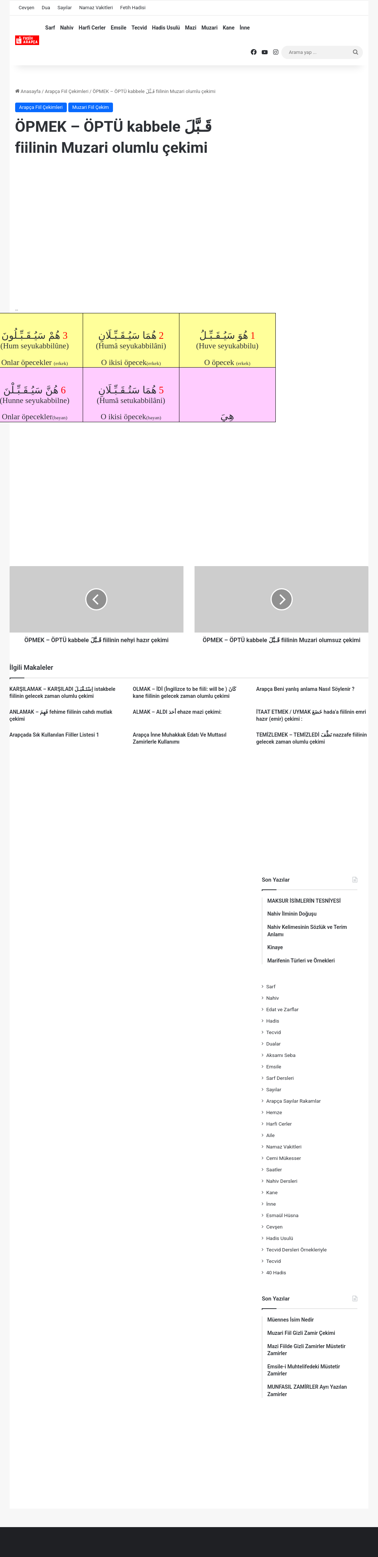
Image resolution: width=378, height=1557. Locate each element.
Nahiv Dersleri (281, 1181)
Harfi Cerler (92, 28)
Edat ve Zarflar (282, 1009)
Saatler (274, 1169)
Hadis (272, 1021)
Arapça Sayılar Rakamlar (293, 1101)
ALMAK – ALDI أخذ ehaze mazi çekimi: (177, 712)
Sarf (50, 28)
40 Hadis (276, 1272)
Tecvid (139, 28)
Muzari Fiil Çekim (90, 107)
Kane (228, 28)
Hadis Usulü (166, 28)
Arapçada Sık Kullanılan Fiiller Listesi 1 (54, 735)
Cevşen (26, 7)
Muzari (210, 28)
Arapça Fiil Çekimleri (66, 91)
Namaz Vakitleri (96, 7)
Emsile (118, 28)
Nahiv (66, 28)
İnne (245, 28)
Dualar (273, 1044)
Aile (270, 1135)
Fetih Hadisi (132, 7)
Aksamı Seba (280, 1055)
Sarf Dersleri (280, 1078)
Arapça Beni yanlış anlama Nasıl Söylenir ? (305, 689)
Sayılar (65, 7)
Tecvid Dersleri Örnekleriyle (296, 1250)
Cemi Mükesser (283, 1158)
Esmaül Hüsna (282, 1215)
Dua (46, 7)
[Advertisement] (131, 223)
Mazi (190, 28)
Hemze (274, 1112)
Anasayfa (28, 91)
